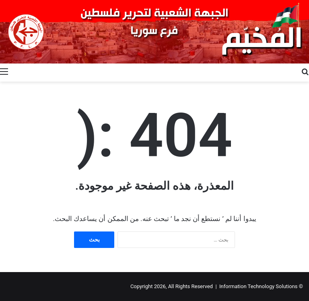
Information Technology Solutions (258, 286)
